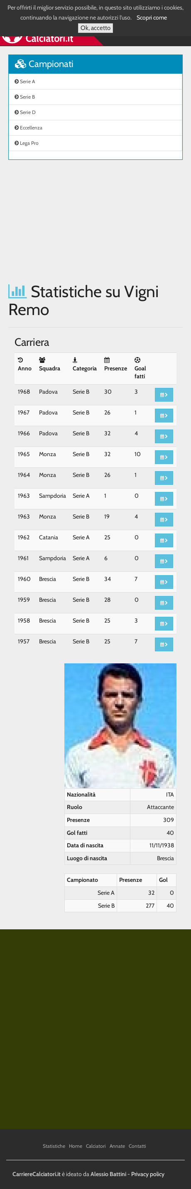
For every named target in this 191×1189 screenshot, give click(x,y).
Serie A (25, 81)
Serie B (25, 97)
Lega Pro (27, 143)
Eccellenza (28, 127)
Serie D (25, 112)
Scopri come (152, 17)
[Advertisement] (95, 221)
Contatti (137, 1146)
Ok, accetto (95, 28)
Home (75, 1146)
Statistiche (54, 1146)
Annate (117, 1146)
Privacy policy (147, 1174)
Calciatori (96, 1146)
